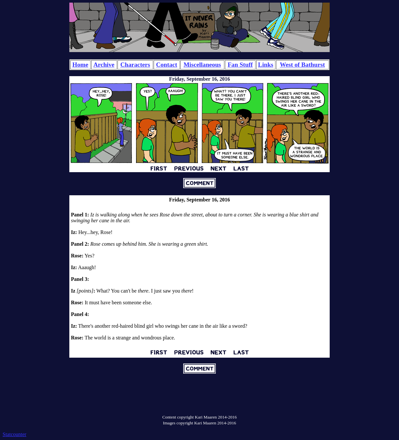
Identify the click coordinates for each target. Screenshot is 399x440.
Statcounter (14, 434)
